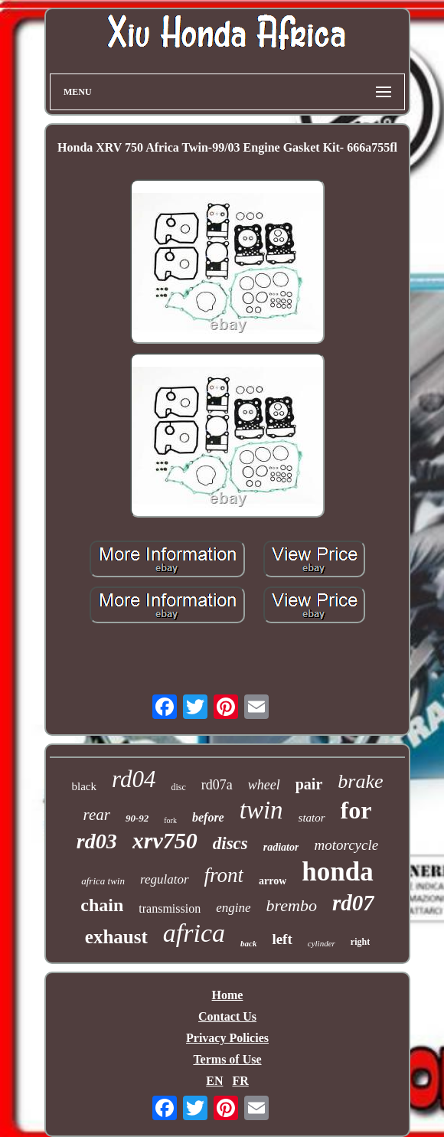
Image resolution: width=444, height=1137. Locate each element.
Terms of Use (227, 1059)
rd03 (97, 841)
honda (337, 872)
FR (240, 1080)
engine (233, 907)
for (356, 810)
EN (214, 1080)
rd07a (217, 784)
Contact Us (227, 1016)
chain (101, 905)
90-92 (137, 818)
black (84, 786)
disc (178, 787)
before (208, 817)
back (248, 943)
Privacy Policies (227, 1037)
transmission (170, 908)
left (282, 939)
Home (227, 994)
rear (96, 814)
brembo (291, 905)
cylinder (321, 943)
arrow (272, 881)
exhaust (116, 936)
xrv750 (165, 840)
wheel (264, 784)
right (360, 941)
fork (170, 820)
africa (194, 933)
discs (230, 843)
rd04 (133, 779)
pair (309, 784)
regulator (164, 879)
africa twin (103, 881)
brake (360, 781)
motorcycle (346, 845)
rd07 (353, 902)
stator (312, 818)
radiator (281, 847)
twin (261, 810)
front (224, 875)
